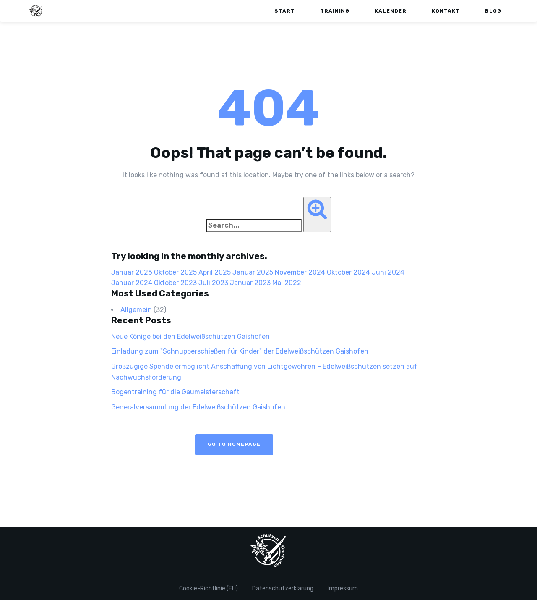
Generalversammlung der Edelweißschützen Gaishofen (198, 407)
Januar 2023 (250, 283)
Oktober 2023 (175, 283)
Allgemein (136, 310)
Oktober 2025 (175, 272)
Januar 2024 (131, 283)
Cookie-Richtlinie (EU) (208, 588)
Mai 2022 (286, 283)
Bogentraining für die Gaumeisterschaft (175, 392)
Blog (493, 11)
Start (284, 11)
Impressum (343, 588)
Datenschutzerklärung (282, 588)
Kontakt (446, 11)
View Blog (313, 444)
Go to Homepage (234, 444)
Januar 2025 (252, 272)
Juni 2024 (388, 272)
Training (334, 11)
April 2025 (214, 272)
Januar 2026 (131, 272)
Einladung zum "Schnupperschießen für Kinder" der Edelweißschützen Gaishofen (239, 351)
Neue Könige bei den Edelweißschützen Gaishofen (191, 337)
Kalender (391, 11)
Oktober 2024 (348, 272)
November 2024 (300, 272)
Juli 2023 (213, 283)
